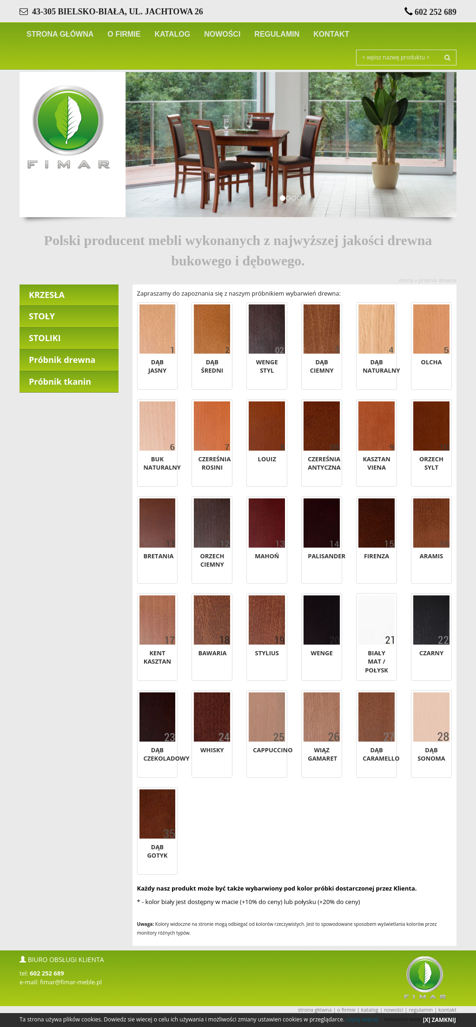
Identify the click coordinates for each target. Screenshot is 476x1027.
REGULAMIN (276, 34)
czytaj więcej (362, 1019)
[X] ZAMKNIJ (439, 1020)
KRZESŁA (47, 294)
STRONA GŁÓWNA (59, 34)
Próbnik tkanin (60, 381)
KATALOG (172, 34)
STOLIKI (45, 337)
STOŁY (42, 316)
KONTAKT (331, 34)
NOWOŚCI (222, 34)
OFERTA (406, 280)
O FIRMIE (123, 34)
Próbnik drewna (437, 280)
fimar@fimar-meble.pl (71, 982)
